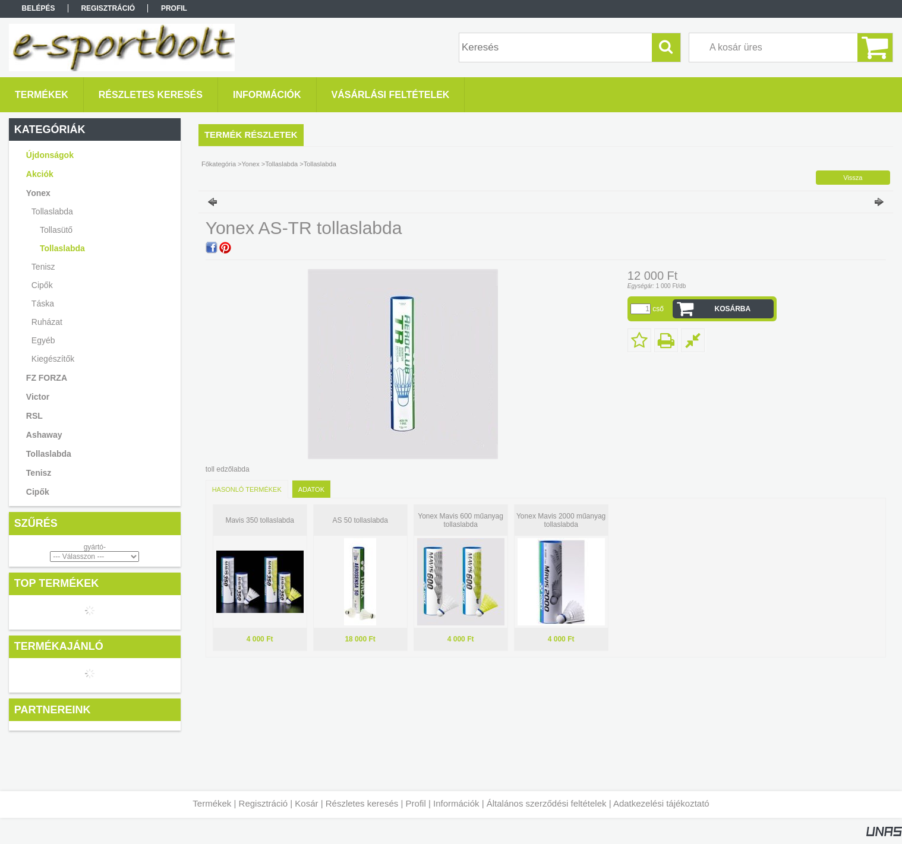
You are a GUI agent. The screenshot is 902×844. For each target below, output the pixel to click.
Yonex (251, 163)
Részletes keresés (362, 803)
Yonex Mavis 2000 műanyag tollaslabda (560, 520)
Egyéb (43, 340)
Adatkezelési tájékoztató (661, 803)
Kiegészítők (52, 358)
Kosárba (733, 309)
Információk (456, 803)
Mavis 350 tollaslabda (259, 520)
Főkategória (218, 163)
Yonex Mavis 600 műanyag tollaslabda (460, 520)
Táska (42, 303)
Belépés (38, 8)
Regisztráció (263, 803)
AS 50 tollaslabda (359, 520)
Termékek (212, 803)
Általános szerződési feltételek (547, 803)
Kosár (306, 803)
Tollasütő (56, 230)
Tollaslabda (62, 248)
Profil (416, 803)
